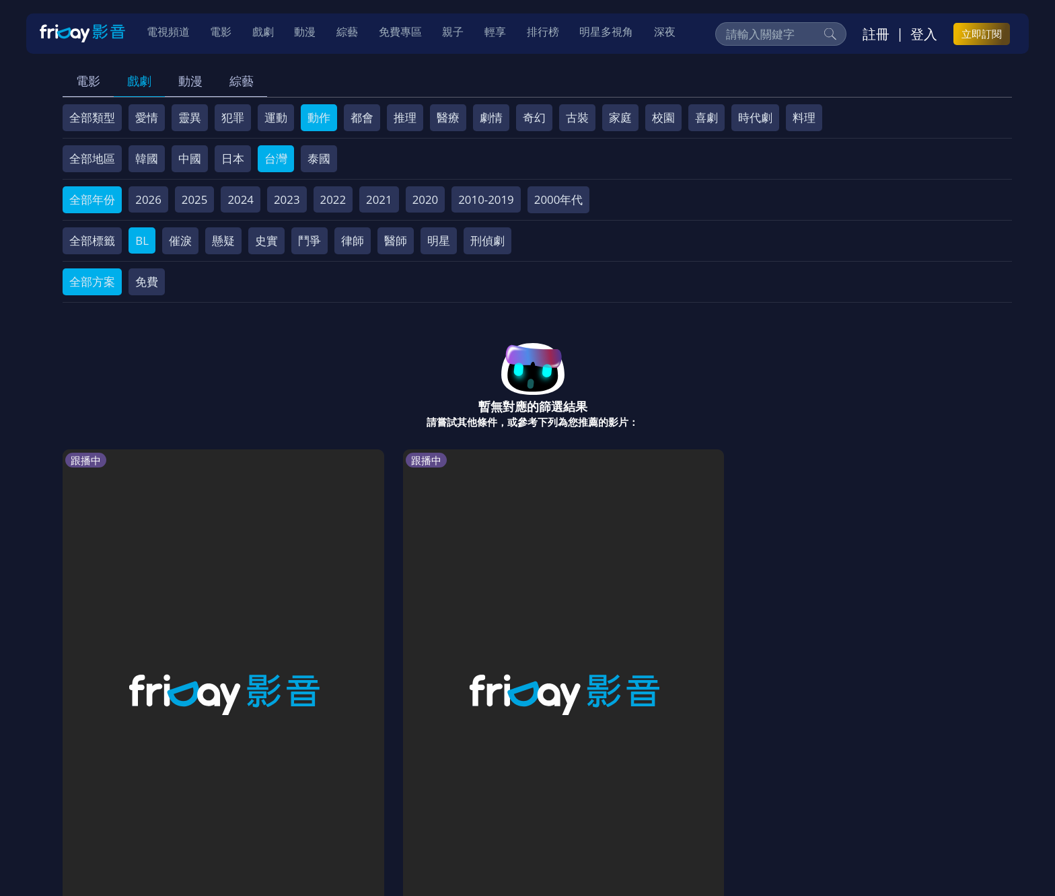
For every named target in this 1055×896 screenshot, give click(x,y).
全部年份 (92, 199)
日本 (232, 158)
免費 (146, 281)
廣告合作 (675, 799)
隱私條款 (416, 799)
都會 (362, 117)
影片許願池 (610, 799)
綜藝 (241, 81)
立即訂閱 (981, 34)
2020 (425, 199)
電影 (88, 81)
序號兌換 (156, 799)
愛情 (146, 117)
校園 (663, 117)
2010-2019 (486, 199)
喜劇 (706, 117)
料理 (804, 117)
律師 (352, 240)
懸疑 (223, 240)
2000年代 (558, 199)
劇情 (491, 117)
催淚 (180, 240)
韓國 (146, 158)
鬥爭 (309, 240)
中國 (189, 158)
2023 (287, 199)
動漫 (190, 81)
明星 (438, 240)
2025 (195, 199)
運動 (275, 117)
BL (142, 240)
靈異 (189, 117)
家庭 (620, 117)
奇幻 (534, 117)
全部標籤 (92, 240)
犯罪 (232, 117)
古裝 (577, 117)
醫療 (448, 117)
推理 (405, 117)
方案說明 (215, 799)
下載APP (734, 799)
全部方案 (92, 281)
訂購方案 (792, 799)
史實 (266, 240)
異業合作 (546, 799)
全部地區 (92, 158)
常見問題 (274, 799)
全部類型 (92, 117)
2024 (240, 199)
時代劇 (755, 117)
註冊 (876, 34)
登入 (923, 34)
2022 (333, 199)
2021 (379, 199)
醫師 (395, 240)
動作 (318, 117)
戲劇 (139, 81)
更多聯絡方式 (905, 851)
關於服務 (97, 799)
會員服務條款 (345, 799)
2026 (148, 199)
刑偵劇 (487, 240)
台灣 (275, 158)
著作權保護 (480, 799)
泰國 (318, 158)
